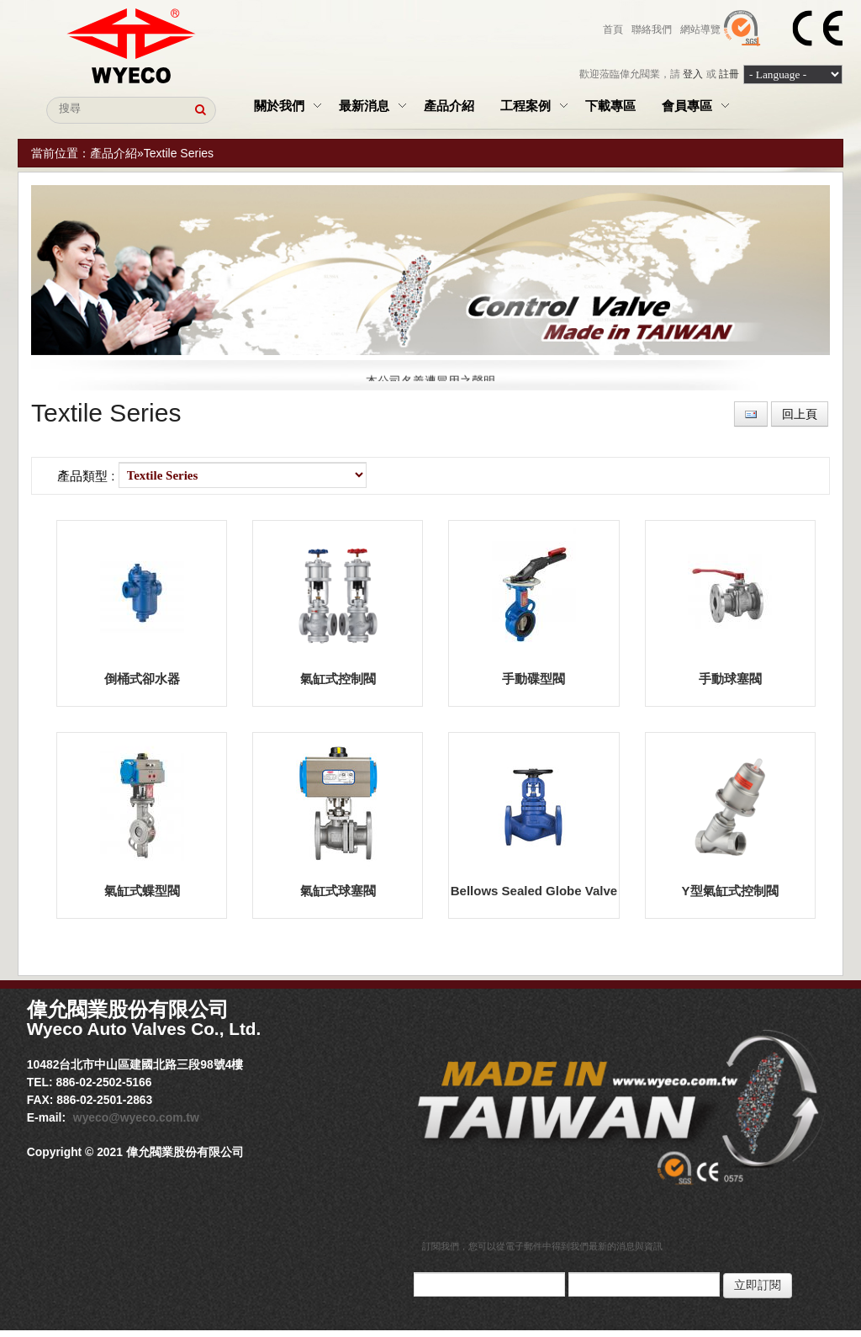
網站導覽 (700, 29)
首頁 (613, 29)
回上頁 (799, 414)
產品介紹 (113, 153)
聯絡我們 (651, 29)
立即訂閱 (757, 1285)
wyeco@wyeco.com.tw (136, 1117)
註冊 (729, 74)
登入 (693, 74)
